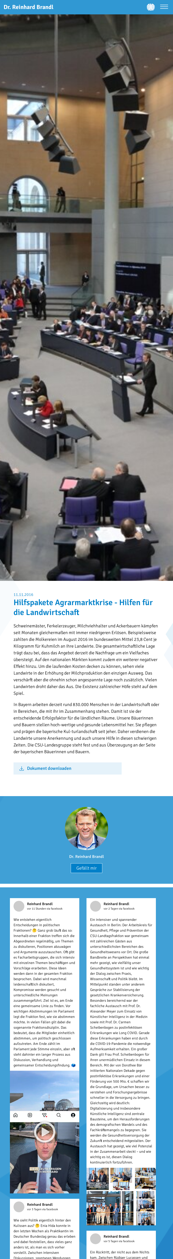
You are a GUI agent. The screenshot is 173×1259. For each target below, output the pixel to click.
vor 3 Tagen (34, 1209)
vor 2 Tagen (111, 908)
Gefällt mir (86, 868)
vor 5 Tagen (111, 1241)
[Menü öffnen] (164, 7)
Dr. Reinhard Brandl (86, 856)
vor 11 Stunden (37, 908)
